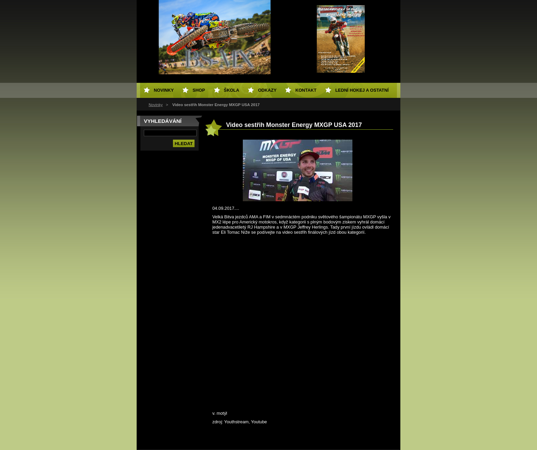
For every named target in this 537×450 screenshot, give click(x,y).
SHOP (198, 90)
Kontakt (305, 90)
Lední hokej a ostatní (362, 90)
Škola (231, 90)
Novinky (156, 105)
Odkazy (267, 90)
